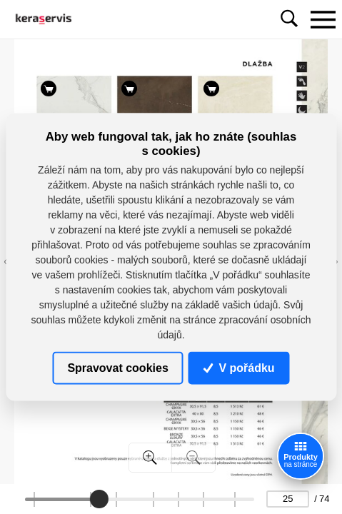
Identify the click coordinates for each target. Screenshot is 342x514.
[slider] (99, 499)
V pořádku (239, 367)
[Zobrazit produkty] (300, 456)
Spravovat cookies (117, 367)
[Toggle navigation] (322, 19)
